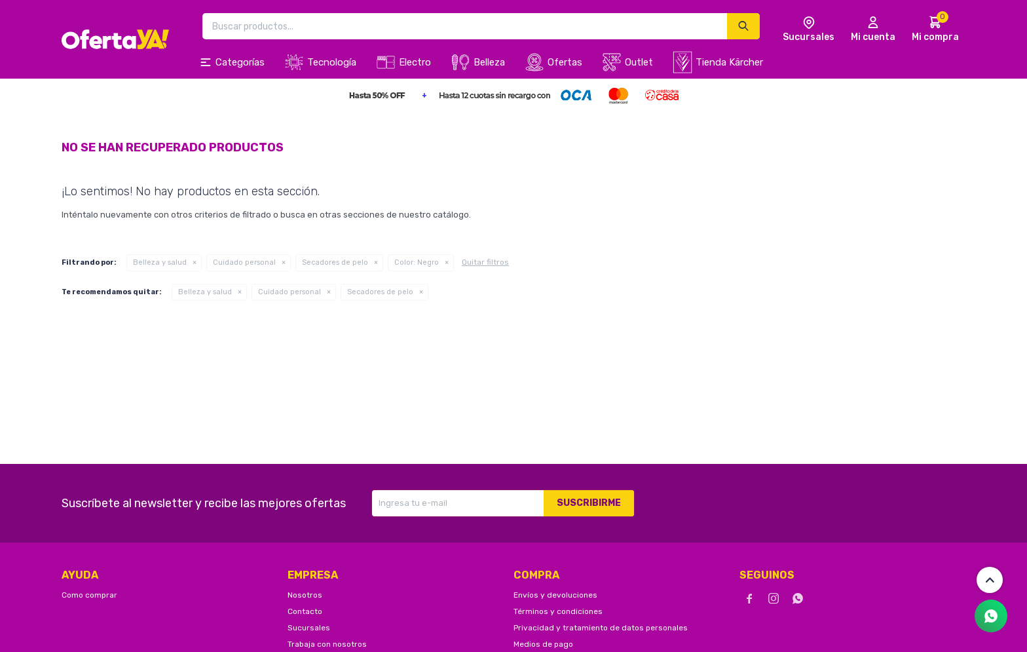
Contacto (305, 611)
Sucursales (309, 627)
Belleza (489, 62)
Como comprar (89, 595)
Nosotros (305, 595)
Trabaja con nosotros (327, 644)
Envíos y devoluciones (555, 595)
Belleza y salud (160, 262)
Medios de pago (543, 644)
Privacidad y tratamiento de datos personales (601, 627)
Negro (416, 262)
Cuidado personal (244, 262)
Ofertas (565, 62)
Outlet (639, 62)
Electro (415, 62)
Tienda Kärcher (729, 62)
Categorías (240, 62)
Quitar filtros (485, 262)
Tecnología (331, 62)
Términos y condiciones (558, 611)
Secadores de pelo (335, 262)
